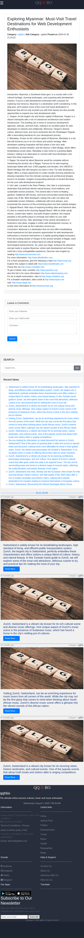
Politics (44, 825)
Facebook (6, 866)
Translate (45, 884)
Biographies (46, 848)
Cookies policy (14, 830)
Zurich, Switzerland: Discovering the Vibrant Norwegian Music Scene (40, 484)
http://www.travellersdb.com (51, 264)
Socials (4, 857)
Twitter (5, 875)
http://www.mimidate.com (32, 267)
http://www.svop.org (62, 261)
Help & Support (48, 857)
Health (43, 843)
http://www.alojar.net (21, 283)
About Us (45, 870)
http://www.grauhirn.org (47, 270)
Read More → (11, 569)
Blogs (43, 852)
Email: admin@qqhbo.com (14, 841)
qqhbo (21, 34)
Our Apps (5, 884)
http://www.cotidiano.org (53, 276)
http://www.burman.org (42, 286)
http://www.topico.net (54, 279)
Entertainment (47, 829)
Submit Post (46, 820)
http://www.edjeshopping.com (54, 273)
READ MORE (42, 493)
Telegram (6, 880)
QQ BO (43, 2)
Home (43, 816)
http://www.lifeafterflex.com (40, 257)
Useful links (46, 807)
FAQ (25, 830)
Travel (43, 834)
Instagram (7, 870)
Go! (77, 368)
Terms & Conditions (11, 825)
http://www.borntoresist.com (28, 254)
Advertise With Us (49, 875)
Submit (12, 339)
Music (43, 839)
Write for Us (46, 880)
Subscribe (34, 917)
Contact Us (46, 866)
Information (6, 807)
